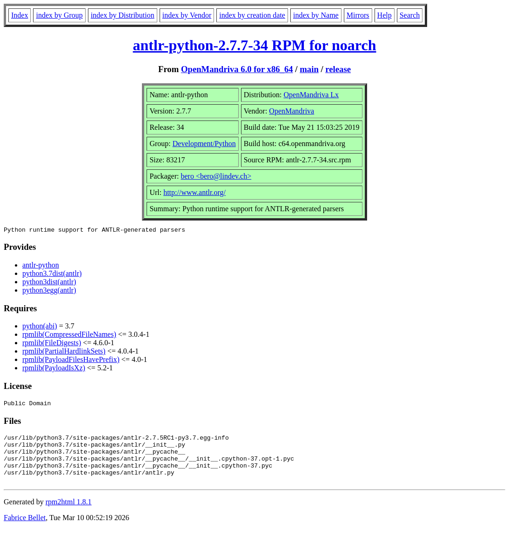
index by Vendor (186, 15)
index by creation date (252, 15)
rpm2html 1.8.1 (69, 514)
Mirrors (358, 15)
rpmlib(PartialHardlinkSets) (64, 352)
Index (19, 15)
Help (384, 15)
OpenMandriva (291, 111)
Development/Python (204, 143)
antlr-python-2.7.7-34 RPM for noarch (254, 45)
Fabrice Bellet (25, 530)
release (338, 69)
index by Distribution (122, 15)
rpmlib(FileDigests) (51, 344)
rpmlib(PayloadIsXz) (53, 369)
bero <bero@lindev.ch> (216, 176)
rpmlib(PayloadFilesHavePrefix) (71, 361)
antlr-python (40, 266)
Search (410, 15)
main (309, 69)
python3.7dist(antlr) (52, 275)
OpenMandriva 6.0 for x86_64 (237, 69)
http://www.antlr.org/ (194, 192)
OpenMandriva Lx (311, 95)
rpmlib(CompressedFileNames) (69, 336)
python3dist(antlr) (49, 283)
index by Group (59, 15)
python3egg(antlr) (49, 291)
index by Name (316, 15)
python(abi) (39, 327)
